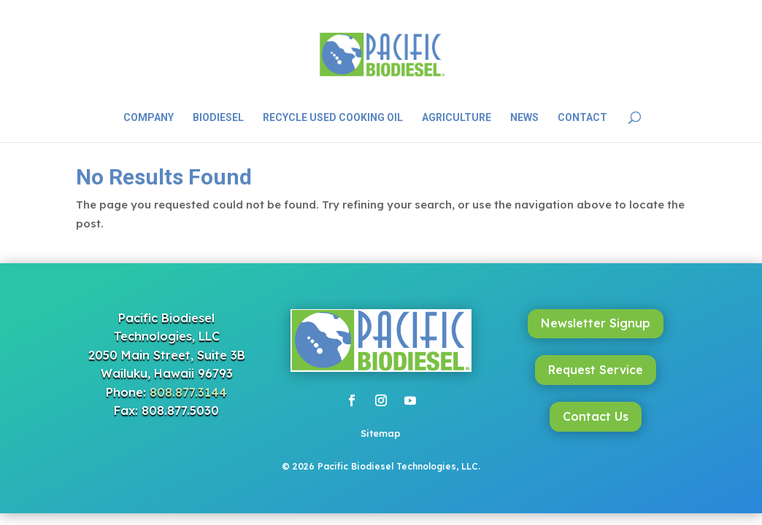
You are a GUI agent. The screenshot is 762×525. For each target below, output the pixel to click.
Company (148, 117)
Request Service (595, 369)
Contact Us (595, 416)
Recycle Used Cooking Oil (333, 117)
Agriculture (456, 117)
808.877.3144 (188, 392)
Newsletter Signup (595, 323)
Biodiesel (218, 117)
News (524, 117)
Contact (582, 117)
